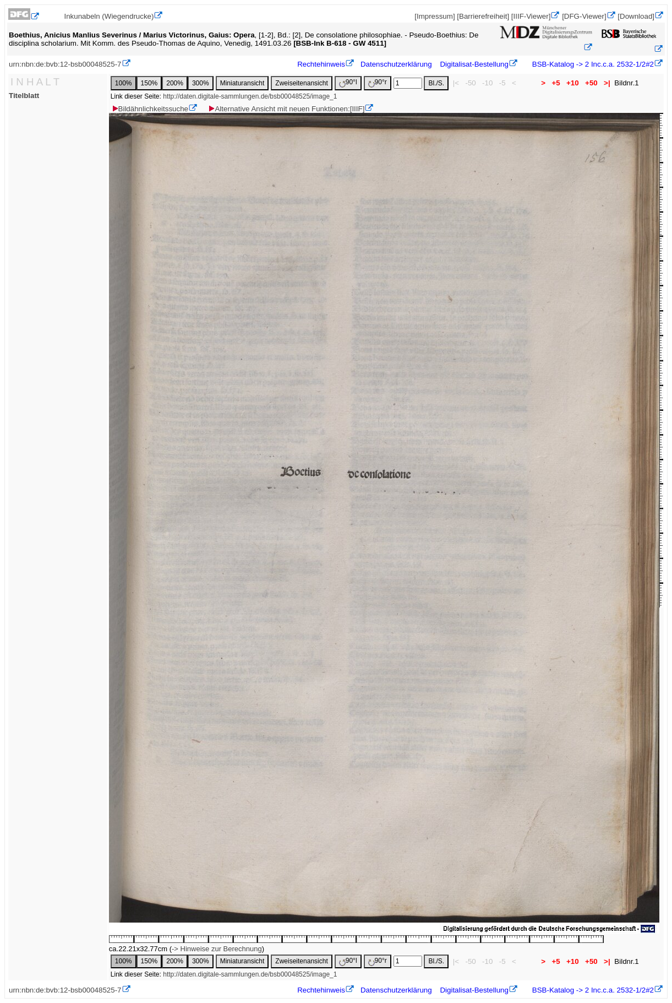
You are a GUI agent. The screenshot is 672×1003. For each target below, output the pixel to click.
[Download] (636, 16)
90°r (377, 83)
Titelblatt (24, 95)
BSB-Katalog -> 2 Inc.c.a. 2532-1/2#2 (592, 64)
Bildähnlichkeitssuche (149, 109)
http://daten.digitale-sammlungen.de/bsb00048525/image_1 (250, 96)
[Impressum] (434, 16)
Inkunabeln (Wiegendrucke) (109, 16)
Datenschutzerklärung (396, 64)
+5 (556, 83)
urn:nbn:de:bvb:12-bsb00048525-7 (65, 64)
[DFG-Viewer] (584, 16)
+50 (591, 83)
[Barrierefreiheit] (483, 16)
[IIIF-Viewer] (531, 16)
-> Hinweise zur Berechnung (217, 949)
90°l (348, 83)
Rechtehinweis (321, 64)
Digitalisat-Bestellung (474, 64)
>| (607, 83)
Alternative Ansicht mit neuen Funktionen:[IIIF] (285, 109)
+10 (572, 83)
